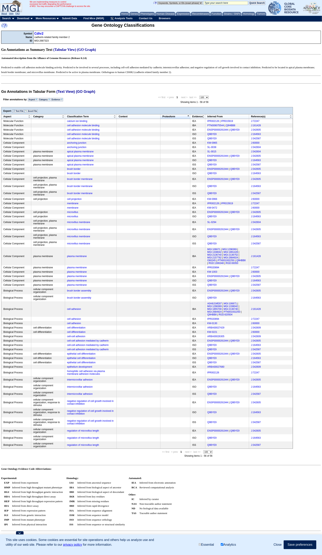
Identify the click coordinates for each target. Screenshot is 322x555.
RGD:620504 (225, 314)
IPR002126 (213, 121)
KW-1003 (212, 271)
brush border (73, 169)
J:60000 (255, 142)
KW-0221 (212, 332)
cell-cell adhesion (76, 336)
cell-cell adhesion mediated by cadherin (88, 340)
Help (11, 13)
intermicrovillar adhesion (80, 379)
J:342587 (256, 138)
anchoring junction (76, 142)
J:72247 (255, 121)
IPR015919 (227, 121)
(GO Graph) (86, 50)
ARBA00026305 (215, 336)
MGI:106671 (213, 249)
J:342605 (256, 129)
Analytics (228, 544)
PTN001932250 (226, 260)
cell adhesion (74, 309)
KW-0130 (212, 323)
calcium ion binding (77, 121)
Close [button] (278, 544)
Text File (18, 111)
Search (6, 18)
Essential (206, 544)
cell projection (74, 199)
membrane (72, 203)
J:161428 (256, 125)
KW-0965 (212, 142)
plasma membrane (77, 256)
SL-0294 (211, 222)
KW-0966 (212, 199)
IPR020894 (213, 267)
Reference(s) (258, 116)
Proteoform (168, 116)
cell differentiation (76, 327)
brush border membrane (80, 179)
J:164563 (256, 134)
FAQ (17, 13)
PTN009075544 (215, 125)
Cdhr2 (39, 33)
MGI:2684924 (231, 257)
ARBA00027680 (215, 366)
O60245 (211, 260)
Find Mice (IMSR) (93, 18)
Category (44, 100)
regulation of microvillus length (83, 430)
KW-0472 (212, 207)
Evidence (57, 100)
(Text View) (65, 92)
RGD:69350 (232, 263)
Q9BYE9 (235, 129)
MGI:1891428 (231, 252)
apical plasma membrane (80, 151)
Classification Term (78, 116)
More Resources (46, 18)
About (4, 13)
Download (23, 18)
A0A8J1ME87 (214, 303)
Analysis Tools (121, 18)
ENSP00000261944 (217, 129)
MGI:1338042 (214, 252)
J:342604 (256, 147)
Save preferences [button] (300, 544)
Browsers (164, 18)
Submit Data (69, 18)
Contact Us (145, 18)
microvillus (72, 212)
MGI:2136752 (231, 254)
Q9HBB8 (230, 125)
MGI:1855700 (214, 309)
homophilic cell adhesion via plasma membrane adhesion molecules (86, 372)
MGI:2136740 (214, 254)
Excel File (31, 111)
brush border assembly (79, 290)
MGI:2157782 (214, 257)
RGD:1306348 (216, 263)
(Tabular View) (64, 50)
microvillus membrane (78, 222)
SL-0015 (211, 151)
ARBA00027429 (215, 327)
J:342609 (256, 327)
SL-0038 (211, 147)
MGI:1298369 (229, 249)
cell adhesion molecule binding (83, 125)
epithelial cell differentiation (81, 353)
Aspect (32, 100)
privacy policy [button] (72, 544)
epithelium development (79, 366)
